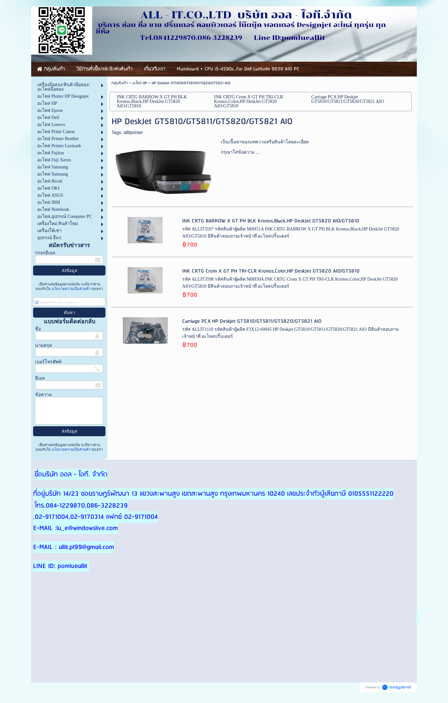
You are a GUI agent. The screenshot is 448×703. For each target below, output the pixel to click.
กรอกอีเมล (45, 252)
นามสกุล (43, 345)
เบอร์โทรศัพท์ (48, 361)
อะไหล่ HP (139, 83)
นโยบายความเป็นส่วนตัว (71, 289)
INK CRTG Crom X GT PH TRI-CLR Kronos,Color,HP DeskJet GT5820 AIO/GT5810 (271, 271)
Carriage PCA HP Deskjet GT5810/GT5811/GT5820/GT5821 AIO (251, 321)
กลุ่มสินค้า (120, 83)
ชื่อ (38, 329)
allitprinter (133, 132)
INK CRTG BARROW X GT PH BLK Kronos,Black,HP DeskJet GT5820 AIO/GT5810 (270, 221)
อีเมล (40, 378)
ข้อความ (43, 394)
